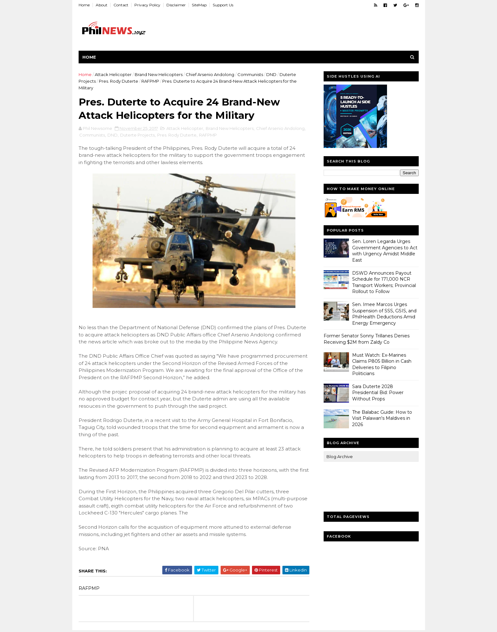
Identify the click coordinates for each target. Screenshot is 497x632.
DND (271, 74)
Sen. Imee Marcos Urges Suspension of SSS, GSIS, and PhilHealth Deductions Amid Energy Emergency (384, 314)
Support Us (223, 5)
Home (84, 5)
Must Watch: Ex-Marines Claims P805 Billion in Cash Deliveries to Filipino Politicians (381, 364)
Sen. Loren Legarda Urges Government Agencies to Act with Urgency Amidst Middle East (384, 251)
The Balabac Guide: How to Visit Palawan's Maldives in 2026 (382, 418)
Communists (250, 74)
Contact (120, 5)
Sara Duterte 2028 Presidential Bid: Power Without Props (377, 393)
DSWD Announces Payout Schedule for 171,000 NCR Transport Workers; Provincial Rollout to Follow (384, 282)
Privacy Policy (147, 5)
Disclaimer (176, 5)
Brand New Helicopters (159, 74)
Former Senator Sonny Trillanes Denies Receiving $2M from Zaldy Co (367, 339)
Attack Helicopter (113, 74)
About (101, 5)
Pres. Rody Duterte (118, 81)
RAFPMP (150, 81)
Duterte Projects (137, 134)
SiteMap (199, 5)
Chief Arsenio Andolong (210, 74)
